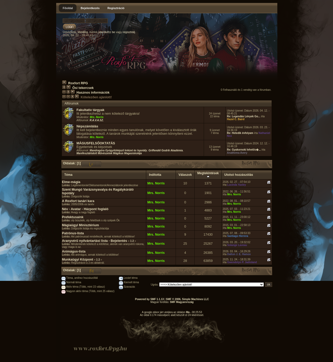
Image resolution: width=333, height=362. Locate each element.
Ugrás (154, 284)
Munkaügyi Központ (77, 259)
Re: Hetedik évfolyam (240, 133)
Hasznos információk (93, 92)
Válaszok (185, 175)
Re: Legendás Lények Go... (243, 116)
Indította (155, 175)
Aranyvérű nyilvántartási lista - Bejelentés (94, 241)
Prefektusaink (73, 217)
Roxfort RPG (78, 83)
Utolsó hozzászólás (238, 175)
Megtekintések (208, 174)
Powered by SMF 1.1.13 (149, 299)
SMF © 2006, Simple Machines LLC (187, 299)
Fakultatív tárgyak (90, 110)
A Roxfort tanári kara (78, 201)
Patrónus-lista (73, 233)
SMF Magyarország (182, 302)
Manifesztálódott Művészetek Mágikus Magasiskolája (109, 153)
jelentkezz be (106, 32)
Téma (68, 175)
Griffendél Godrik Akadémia (166, 150)
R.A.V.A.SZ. (97, 120)
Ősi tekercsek (83, 88)
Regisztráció (115, 8)
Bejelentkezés (90, 8)
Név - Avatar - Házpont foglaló (85, 209)
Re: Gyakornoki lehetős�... (244, 149)
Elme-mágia (71, 182)
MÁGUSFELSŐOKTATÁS (95, 143)
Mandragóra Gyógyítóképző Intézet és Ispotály (118, 150)
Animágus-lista (74, 251)
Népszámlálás (87, 126)
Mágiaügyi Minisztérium (80, 225)
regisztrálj (129, 32)
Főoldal (68, 8)
